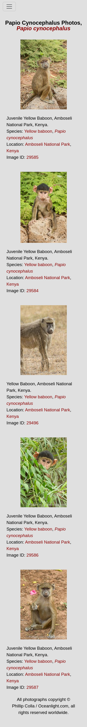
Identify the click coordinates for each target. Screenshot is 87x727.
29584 (32, 290)
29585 (32, 157)
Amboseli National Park (47, 144)
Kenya (12, 150)
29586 (32, 555)
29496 (32, 422)
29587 (32, 687)
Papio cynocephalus (43, 28)
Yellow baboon (38, 131)
